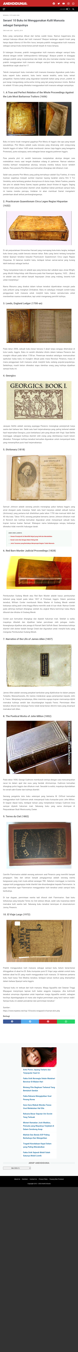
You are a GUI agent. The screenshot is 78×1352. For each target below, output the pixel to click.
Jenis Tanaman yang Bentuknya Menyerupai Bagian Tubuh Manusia (32, 542)
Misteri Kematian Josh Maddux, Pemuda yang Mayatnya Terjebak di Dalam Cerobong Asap (38, 1125)
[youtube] (63, 3)
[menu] (5, 8)
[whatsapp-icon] (73, 3)
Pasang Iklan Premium (57, 1179)
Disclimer (25, 1179)
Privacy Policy (43, 1179)
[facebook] (53, 3)
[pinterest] (48, 1021)
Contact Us (33, 1179)
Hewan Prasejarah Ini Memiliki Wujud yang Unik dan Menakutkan (31, 535)
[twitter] (58, 3)
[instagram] (68, 3)
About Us (17, 1179)
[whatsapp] (66, 1021)
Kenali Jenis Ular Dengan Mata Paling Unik (24, 539)
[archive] (17, 1167)
